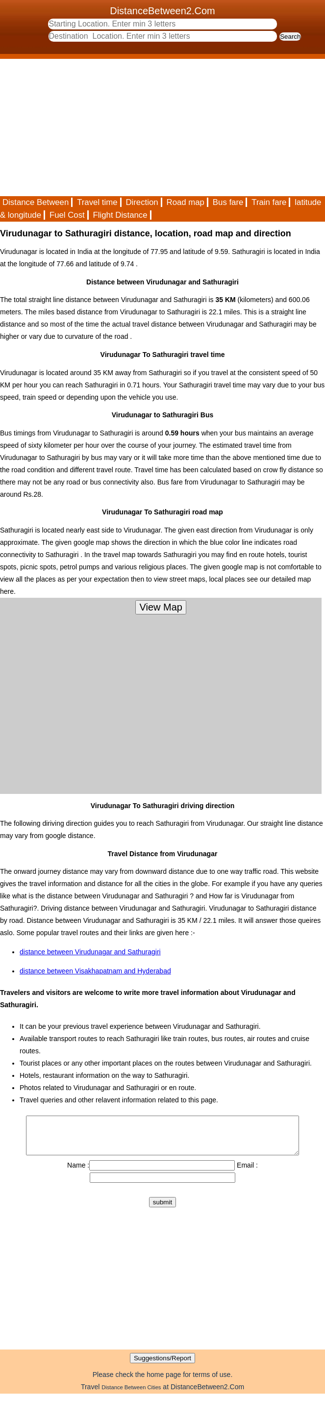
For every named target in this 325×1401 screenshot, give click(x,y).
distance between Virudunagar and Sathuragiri (90, 952)
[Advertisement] (162, 127)
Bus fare (228, 202)
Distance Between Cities (131, 1395)
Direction (141, 202)
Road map (185, 202)
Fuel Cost (67, 215)
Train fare (268, 202)
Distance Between (35, 202)
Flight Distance (120, 215)
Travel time (97, 202)
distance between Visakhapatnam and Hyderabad (95, 971)
